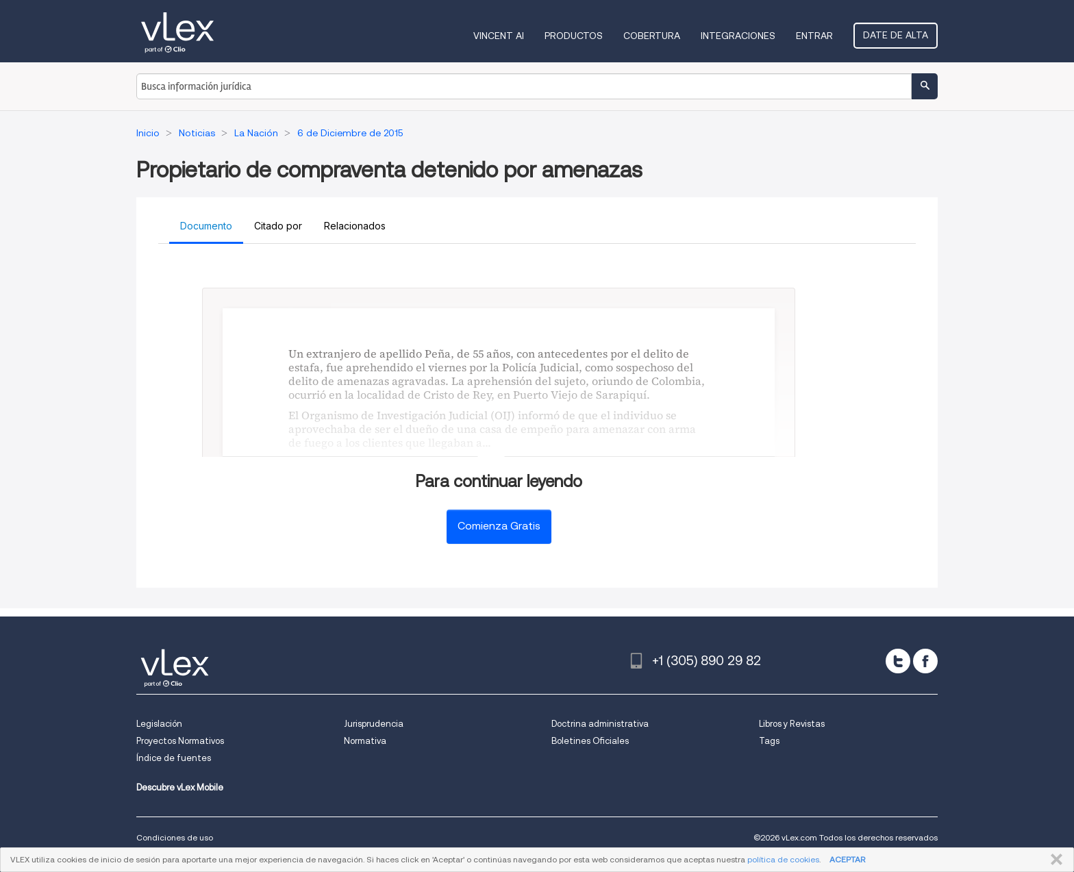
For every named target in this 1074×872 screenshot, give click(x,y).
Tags (769, 741)
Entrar (814, 35)
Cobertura (651, 35)
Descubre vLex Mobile (179, 787)
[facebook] (925, 661)
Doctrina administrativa (600, 724)
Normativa (365, 741)
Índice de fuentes (173, 758)
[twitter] (898, 661)
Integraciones (738, 35)
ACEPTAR (847, 859)
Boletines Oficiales (590, 741)
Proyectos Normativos (180, 741)
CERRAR (1054, 860)
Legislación (159, 724)
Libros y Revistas (792, 724)
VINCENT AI (498, 35)
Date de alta (895, 34)
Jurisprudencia (373, 724)
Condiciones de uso (174, 837)
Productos (574, 35)
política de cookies (783, 859)
